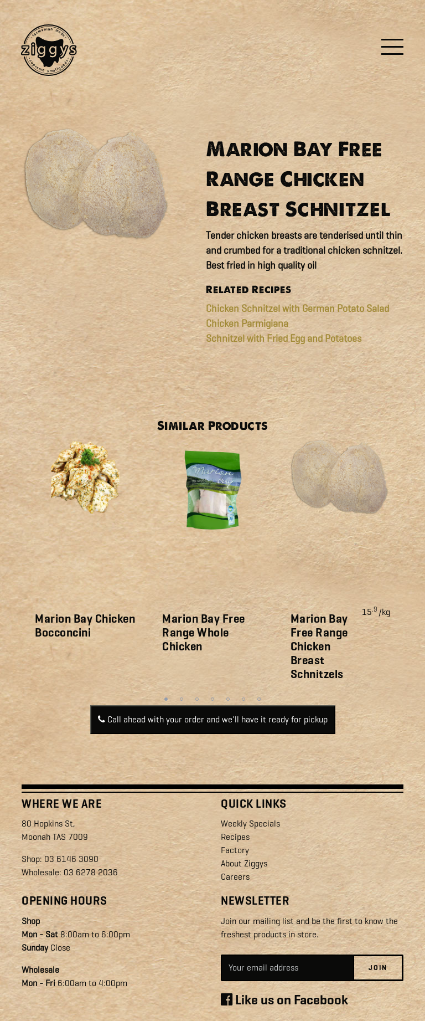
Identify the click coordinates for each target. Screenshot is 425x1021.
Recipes (235, 837)
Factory (235, 850)
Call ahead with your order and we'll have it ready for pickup (213, 719)
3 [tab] (197, 699)
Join (378, 967)
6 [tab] (243, 699)
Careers (235, 876)
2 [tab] (181, 699)
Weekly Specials (250, 823)
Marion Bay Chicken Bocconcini (85, 626)
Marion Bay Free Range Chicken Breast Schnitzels (319, 647)
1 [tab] (166, 699)
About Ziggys (244, 863)
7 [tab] (259, 699)
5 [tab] (228, 699)
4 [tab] (212, 699)
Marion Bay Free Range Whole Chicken (203, 633)
